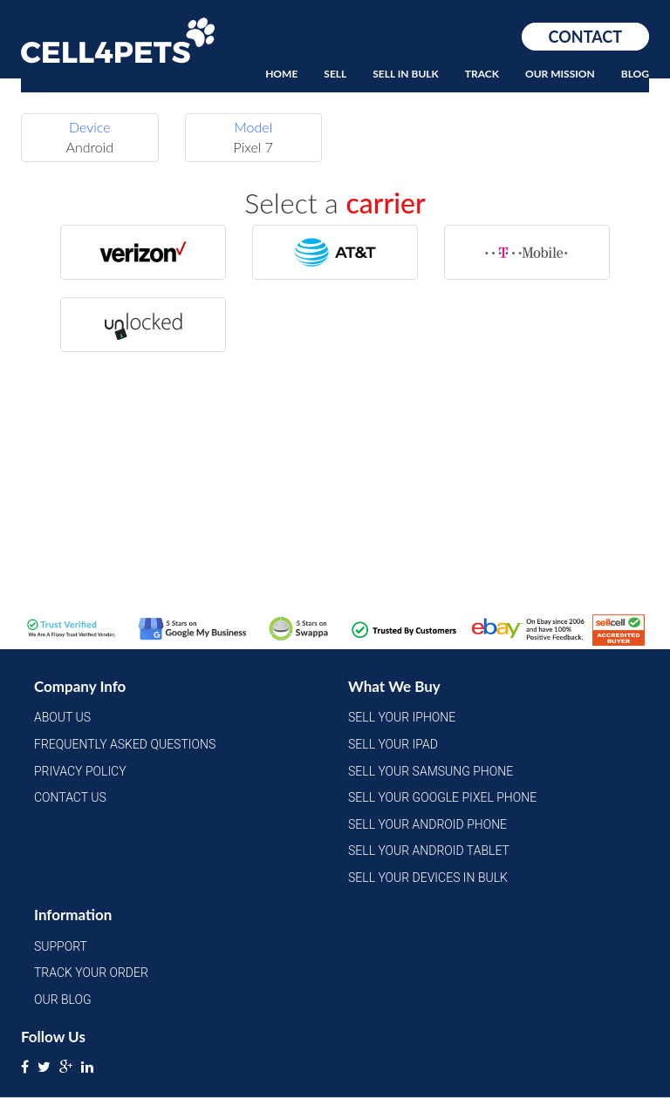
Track (482, 73)
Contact (585, 36)
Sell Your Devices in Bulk (428, 877)
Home (281, 73)
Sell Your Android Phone (427, 824)
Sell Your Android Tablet (428, 850)
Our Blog (63, 999)
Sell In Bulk (406, 73)
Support (60, 946)
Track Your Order (91, 972)
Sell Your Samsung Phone (430, 771)
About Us (62, 717)
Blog (635, 73)
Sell (335, 73)
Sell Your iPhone (401, 717)
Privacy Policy (80, 771)
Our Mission (560, 73)
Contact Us (70, 797)
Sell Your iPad (393, 744)
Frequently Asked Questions (124, 744)
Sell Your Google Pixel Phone (442, 797)
